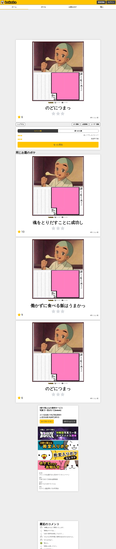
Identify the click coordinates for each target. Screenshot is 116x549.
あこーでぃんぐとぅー (91, 135)
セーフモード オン (46, 421)
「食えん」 (45, 543)
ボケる (43, 7)
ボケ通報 (76, 124)
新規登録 (101, 2)
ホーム (14, 7)
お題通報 (84, 124)
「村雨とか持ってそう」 (49, 546)
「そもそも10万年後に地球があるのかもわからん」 (57, 537)
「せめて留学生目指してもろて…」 (52, 534)
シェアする (20, 124)
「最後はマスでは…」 (48, 531)
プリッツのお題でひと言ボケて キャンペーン (58, 474)
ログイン (111, 2)
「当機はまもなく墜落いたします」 (52, 527)
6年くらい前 (94, 117)
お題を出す (73, 7)
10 (21, 231)
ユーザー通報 (95, 124)
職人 (101, 7)
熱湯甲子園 (95, 139)
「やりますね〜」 (47, 540)
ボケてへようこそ (69, 421)
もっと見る (58, 145)
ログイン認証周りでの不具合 (58, 487)
